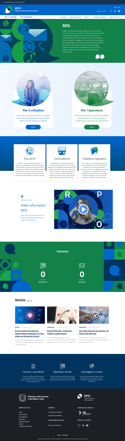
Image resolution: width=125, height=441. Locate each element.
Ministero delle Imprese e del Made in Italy (14, 2)
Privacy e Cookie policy (54, 425)
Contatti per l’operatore (55, 415)
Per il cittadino (10, 17)
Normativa (63, 17)
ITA (115, 7)
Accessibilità (65, 435)
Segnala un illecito (115, 17)
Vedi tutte (29, 301)
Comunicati (50, 327)
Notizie (87, 17)
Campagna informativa (99, 17)
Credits (59, 435)
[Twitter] (111, 11)
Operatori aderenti (75, 17)
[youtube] (119, 11)
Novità (17, 327)
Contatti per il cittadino (55, 412)
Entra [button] (33, 127)
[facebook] (115, 11)
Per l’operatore (26, 17)
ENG (119, 7)
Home (20, 412)
